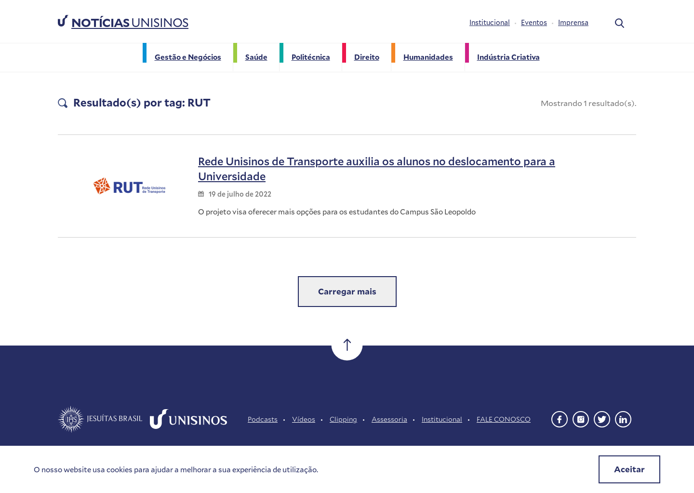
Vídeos (303, 419)
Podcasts (263, 419)
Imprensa (573, 22)
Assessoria (389, 419)
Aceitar (629, 469)
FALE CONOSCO (504, 419)
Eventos (534, 22)
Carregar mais (347, 291)
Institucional (489, 22)
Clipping (343, 419)
